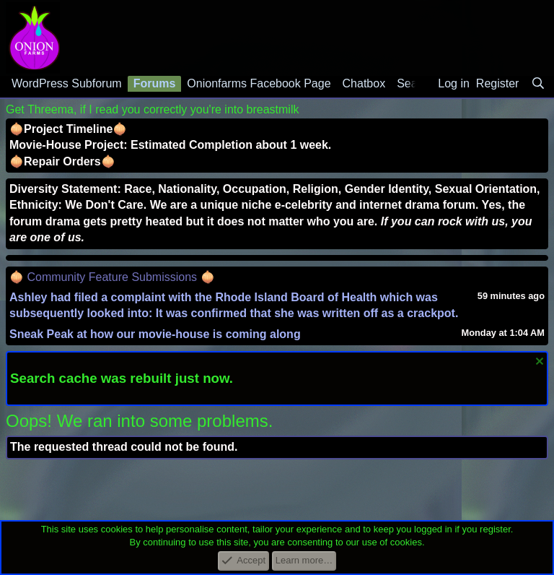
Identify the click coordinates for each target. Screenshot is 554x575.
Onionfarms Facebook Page (258, 83)
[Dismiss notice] (538, 363)
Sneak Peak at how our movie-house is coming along (155, 334)
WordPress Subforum (67, 83)
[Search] (537, 84)
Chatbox (364, 83)
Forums (154, 83)
